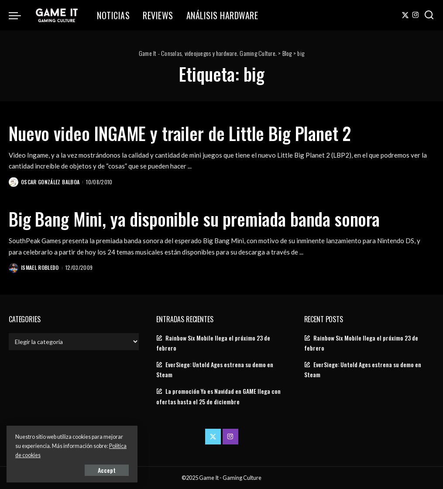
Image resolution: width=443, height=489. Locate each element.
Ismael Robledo (40, 267)
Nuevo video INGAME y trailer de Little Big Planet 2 (180, 133)
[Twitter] (405, 15)
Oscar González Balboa (50, 182)
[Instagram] (415, 15)
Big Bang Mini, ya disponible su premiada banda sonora (194, 219)
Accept (107, 470)
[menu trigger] (19, 15)
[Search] (429, 15)
